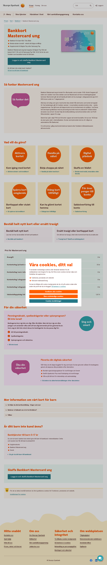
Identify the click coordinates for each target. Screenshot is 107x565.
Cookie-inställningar (53, 301)
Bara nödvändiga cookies (53, 296)
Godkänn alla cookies (53, 292)
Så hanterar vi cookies (58, 286)
